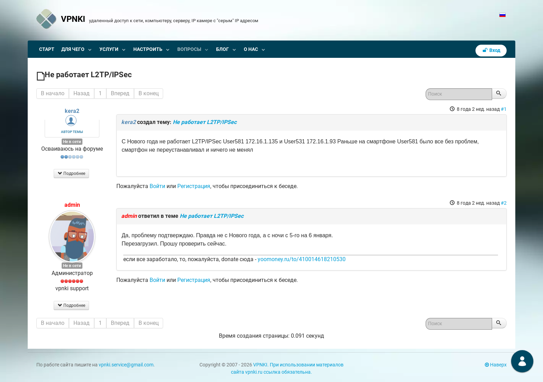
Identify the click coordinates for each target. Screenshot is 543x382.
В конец (149, 93)
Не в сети (72, 141)
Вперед (120, 93)
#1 (504, 109)
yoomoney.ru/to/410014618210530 (302, 259)
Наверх (496, 365)
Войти (157, 186)
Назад (81, 93)
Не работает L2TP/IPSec (205, 122)
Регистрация (193, 186)
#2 (504, 203)
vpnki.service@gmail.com (126, 365)
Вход (491, 50)
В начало (52, 93)
